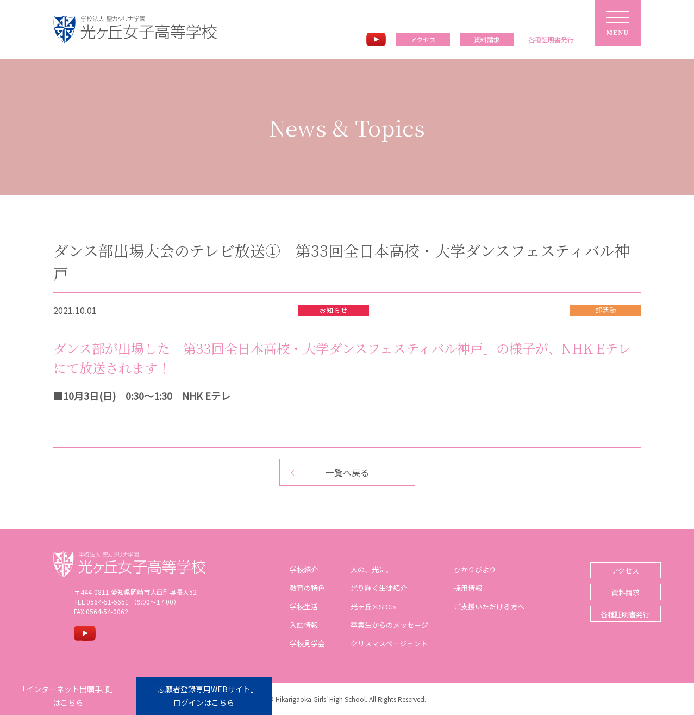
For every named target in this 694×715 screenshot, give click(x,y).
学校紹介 (293, 569)
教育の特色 (297, 588)
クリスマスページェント (378, 643)
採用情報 (457, 588)
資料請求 (487, 39)
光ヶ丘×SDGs (363, 606)
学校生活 (293, 606)
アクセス (423, 39)
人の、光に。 (361, 569)
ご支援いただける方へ (478, 606)
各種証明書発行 (605, 614)
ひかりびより (464, 569)
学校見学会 (297, 643)
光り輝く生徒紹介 (368, 588)
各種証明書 (551, 40)
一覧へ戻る (347, 472)
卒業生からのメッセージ (379, 625)
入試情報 (293, 625)
